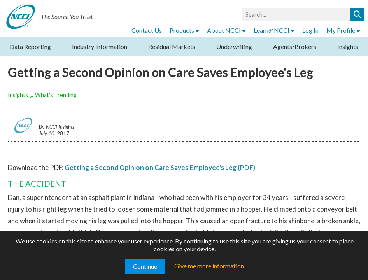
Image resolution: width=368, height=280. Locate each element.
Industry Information (99, 46)
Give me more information (209, 266)
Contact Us (146, 30)
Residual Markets (171, 46)
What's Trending (56, 95)
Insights (347, 46)
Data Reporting (30, 46)
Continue (145, 266)
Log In (310, 30)
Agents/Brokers (294, 46)
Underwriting (234, 46)
